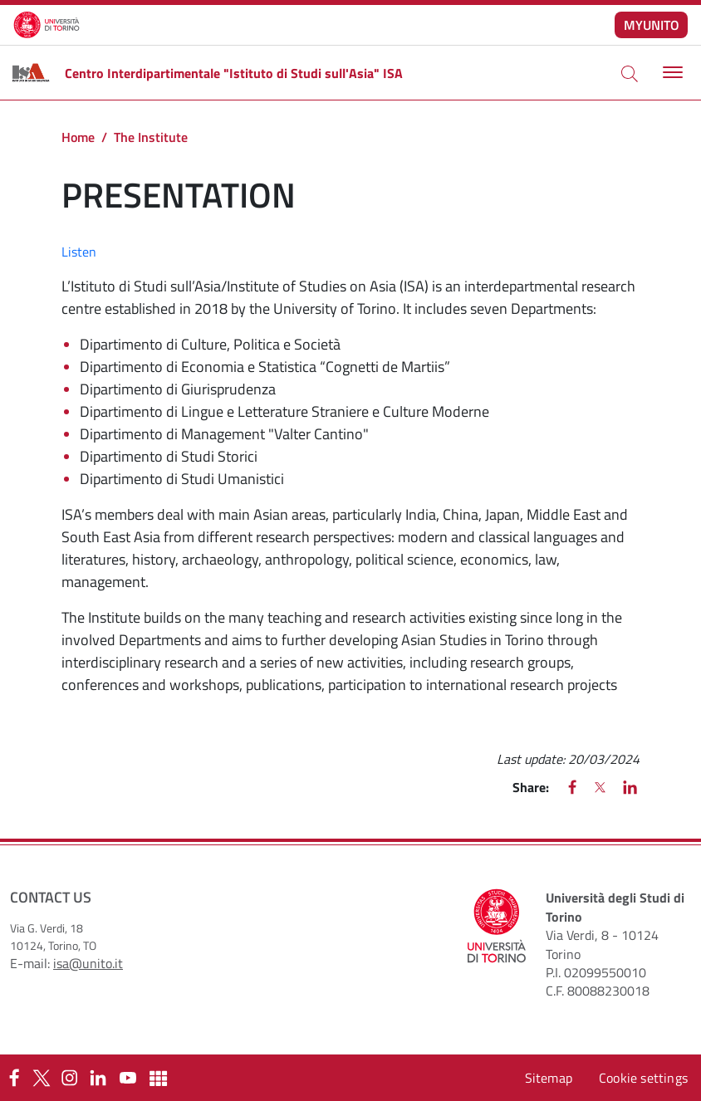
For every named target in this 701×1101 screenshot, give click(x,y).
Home (78, 137)
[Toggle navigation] (670, 72)
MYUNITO (651, 25)
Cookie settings (643, 1078)
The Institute (151, 137)
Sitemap (548, 1078)
